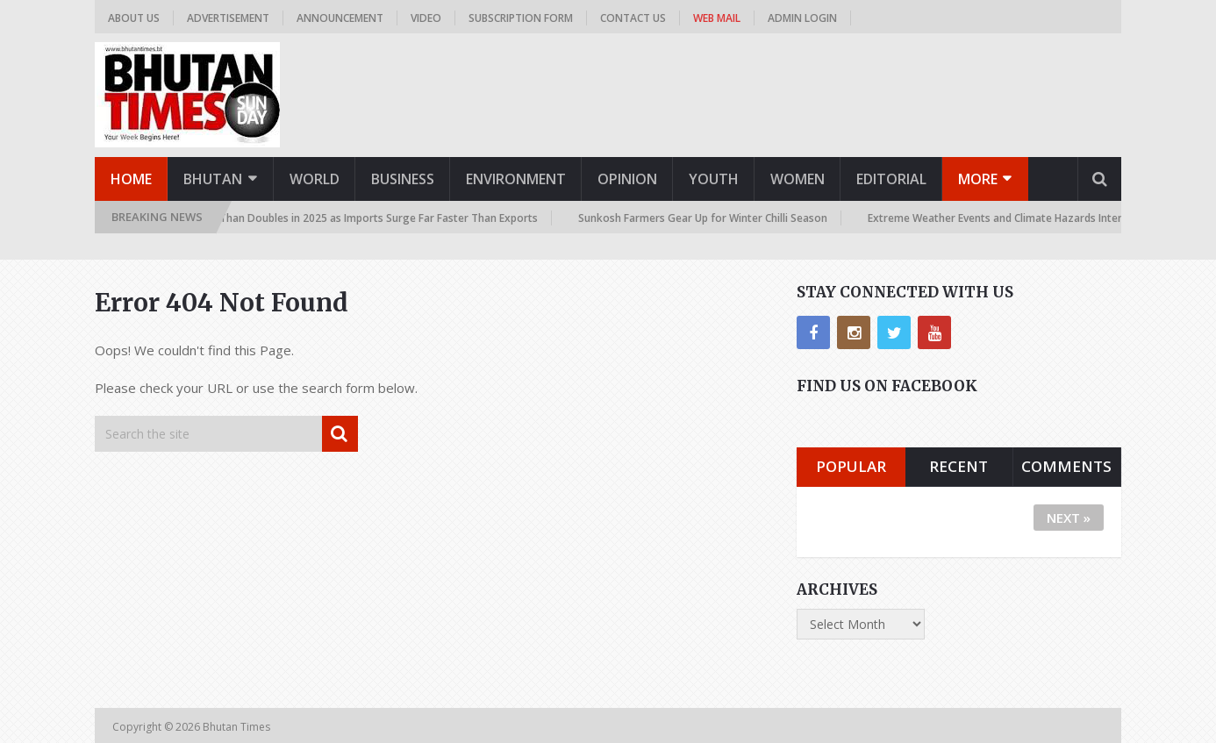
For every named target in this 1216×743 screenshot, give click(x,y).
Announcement (340, 18)
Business (402, 179)
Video (426, 18)
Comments (1066, 466)
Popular (851, 466)
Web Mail (716, 18)
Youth (714, 179)
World (315, 179)
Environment (516, 179)
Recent (958, 466)
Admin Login (802, 18)
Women (797, 179)
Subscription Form (521, 18)
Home (131, 179)
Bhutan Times (238, 726)
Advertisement (228, 18)
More (978, 179)
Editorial (891, 179)
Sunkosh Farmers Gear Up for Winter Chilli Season (706, 218)
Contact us (633, 18)
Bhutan (212, 179)
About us (134, 18)
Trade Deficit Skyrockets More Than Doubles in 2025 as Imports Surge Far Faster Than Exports (304, 218)
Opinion (627, 179)
